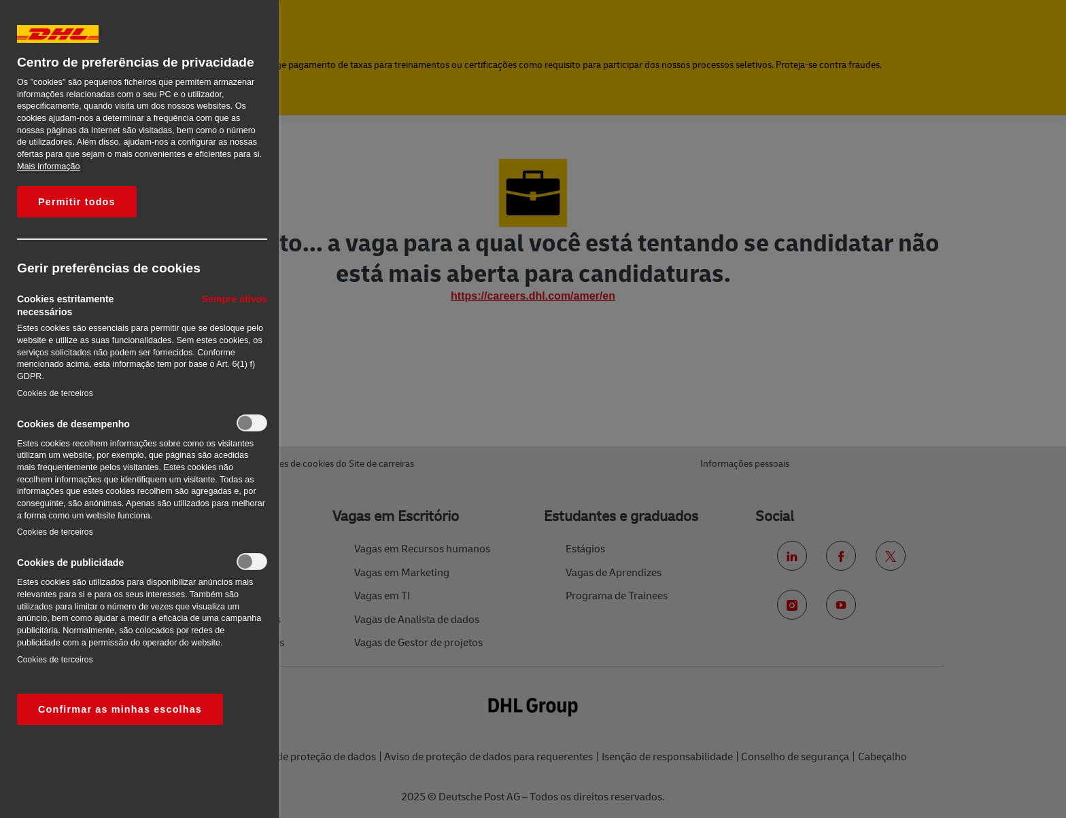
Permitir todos (77, 201)
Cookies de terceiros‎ (55, 393)
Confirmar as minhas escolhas (120, 709)
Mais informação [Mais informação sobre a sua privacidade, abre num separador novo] (48, 166)
